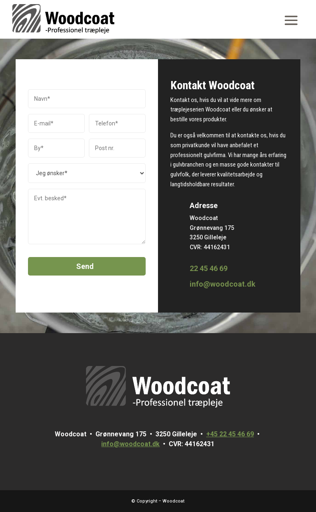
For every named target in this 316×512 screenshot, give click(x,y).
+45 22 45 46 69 (230, 434)
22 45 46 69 (209, 268)
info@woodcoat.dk (223, 284)
